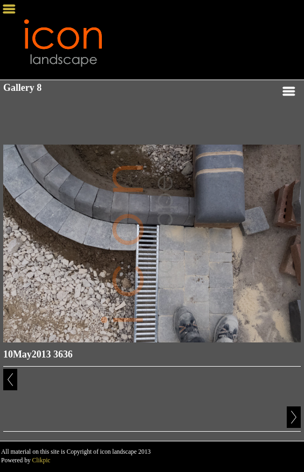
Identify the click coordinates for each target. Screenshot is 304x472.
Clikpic (41, 460)
